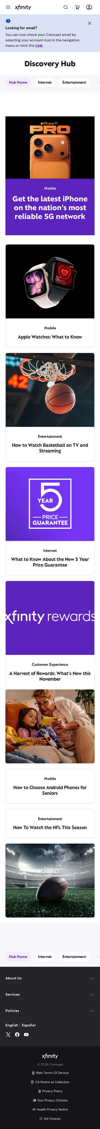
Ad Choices (50, 1119)
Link (39, 45)
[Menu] (8, 7)
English (11, 1025)
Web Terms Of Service (50, 1073)
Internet (45, 82)
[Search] (65, 7)
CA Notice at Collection (50, 1082)
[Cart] (77, 7)
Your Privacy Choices (50, 1100)
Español (29, 1025)
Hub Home (18, 82)
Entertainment (74, 82)
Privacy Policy (50, 1091)
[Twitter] (8, 1034)
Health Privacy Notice (50, 1109)
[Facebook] (17, 1034)
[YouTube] (26, 1034)
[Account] (89, 7)
